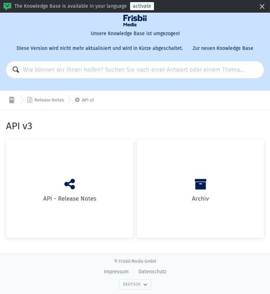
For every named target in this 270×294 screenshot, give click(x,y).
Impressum (116, 272)
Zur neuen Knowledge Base (223, 48)
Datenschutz (152, 272)
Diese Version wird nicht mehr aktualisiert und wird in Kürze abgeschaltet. (100, 48)
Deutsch (135, 284)
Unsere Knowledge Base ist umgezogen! (135, 34)
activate (142, 6)
